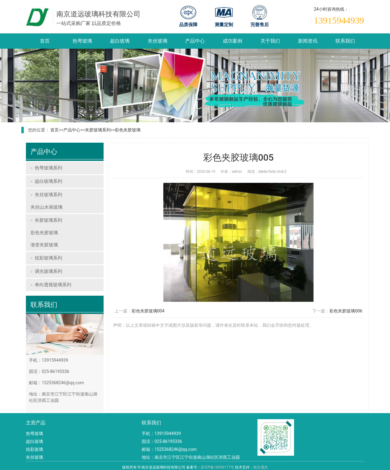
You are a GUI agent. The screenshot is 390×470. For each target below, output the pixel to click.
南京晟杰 (260, 467)
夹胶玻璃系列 (98, 129)
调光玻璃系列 (48, 271)
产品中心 (195, 41)
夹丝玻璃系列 (48, 194)
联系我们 (345, 41)
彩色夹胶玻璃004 (148, 310)
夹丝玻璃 (157, 41)
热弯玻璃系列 (48, 168)
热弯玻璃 (82, 41)
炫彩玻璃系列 (48, 258)
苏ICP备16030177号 (217, 467)
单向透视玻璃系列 (53, 284)
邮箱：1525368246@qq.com (169, 449)
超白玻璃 (119, 41)
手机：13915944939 (161, 433)
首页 (45, 41)
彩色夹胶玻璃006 (345, 310)
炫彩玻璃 (34, 449)
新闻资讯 (307, 41)
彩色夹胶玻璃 (127, 129)
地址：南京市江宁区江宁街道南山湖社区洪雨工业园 (191, 457)
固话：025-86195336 (162, 441)
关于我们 (270, 41)
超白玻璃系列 (48, 181)
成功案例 (232, 41)
